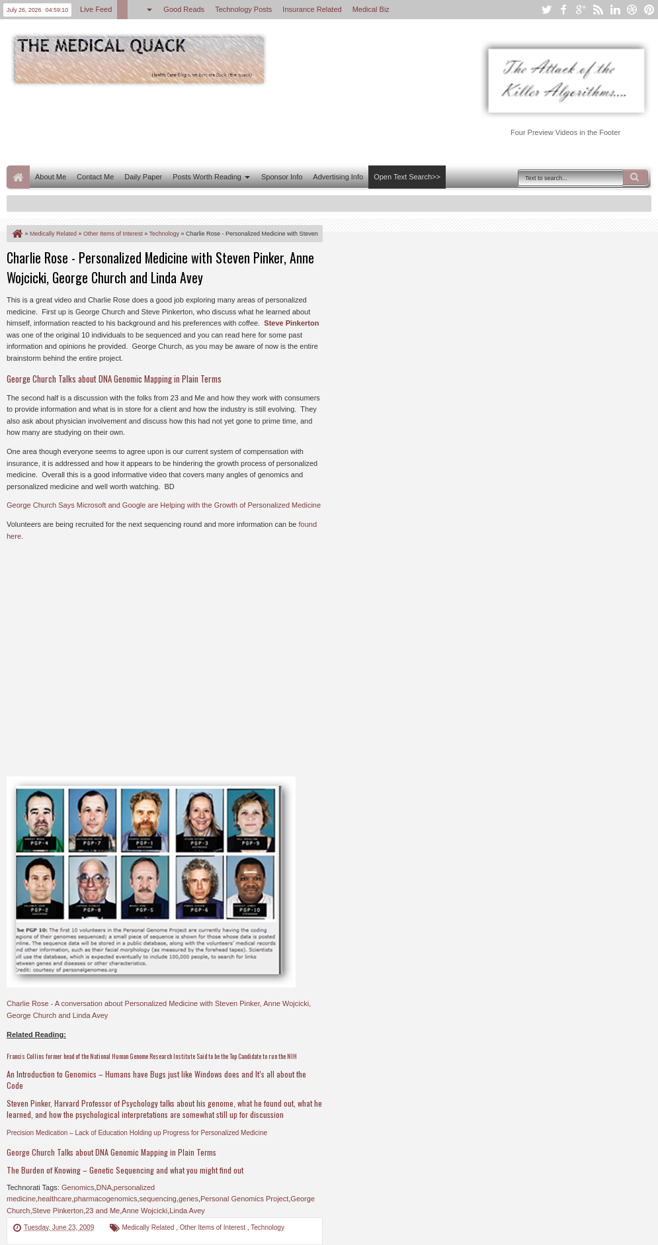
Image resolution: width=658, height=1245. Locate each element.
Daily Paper (143, 177)
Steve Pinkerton (291, 323)
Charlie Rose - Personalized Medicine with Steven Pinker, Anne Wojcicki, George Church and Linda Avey (160, 267)
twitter (546, 9)
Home (18, 177)
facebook (563, 9)
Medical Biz (371, 9)
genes (188, 1199)
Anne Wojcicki (144, 1211)
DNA (104, 1187)
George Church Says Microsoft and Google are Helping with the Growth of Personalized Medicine (164, 505)
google (580, 9)
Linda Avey (187, 1211)
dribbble (632, 9)
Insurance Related (311, 9)
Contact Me (95, 177)
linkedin (615, 9)
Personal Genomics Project (244, 1199)
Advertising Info (338, 177)
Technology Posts (243, 9)
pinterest (649, 9)
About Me (50, 177)
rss (597, 9)
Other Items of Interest (213, 1227)
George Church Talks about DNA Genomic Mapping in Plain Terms (111, 1152)
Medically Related (149, 1227)
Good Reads (183, 9)
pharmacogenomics (106, 1199)
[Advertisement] (247, 124)
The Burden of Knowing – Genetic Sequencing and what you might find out (125, 1170)
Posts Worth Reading (207, 177)
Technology (267, 1227)
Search (635, 177)
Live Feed (96, 9)
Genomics (78, 1187)
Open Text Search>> (407, 177)
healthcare (54, 1199)
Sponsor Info (281, 177)
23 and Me (102, 1211)
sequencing (158, 1199)
